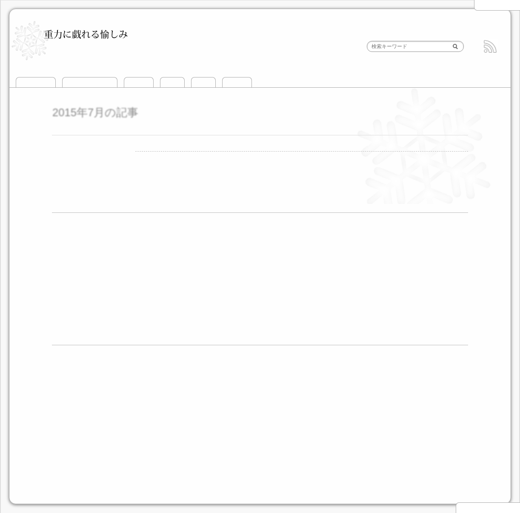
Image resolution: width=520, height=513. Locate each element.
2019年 (70, 258)
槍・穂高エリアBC (171, 393)
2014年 (70, 291)
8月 (115, 258)
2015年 (490, 5)
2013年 (70, 303)
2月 (98, 281)
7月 (98, 258)
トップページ (35, 83)
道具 (65, 473)
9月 (115, 292)
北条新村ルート (234, 156)
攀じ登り (139, 83)
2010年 (70, 337)
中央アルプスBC (373, 393)
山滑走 (172, 83)
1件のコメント (276, 156)
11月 (239, 303)
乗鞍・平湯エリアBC (234, 393)
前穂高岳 (201, 156)
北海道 (102, 430)
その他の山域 (271, 430)
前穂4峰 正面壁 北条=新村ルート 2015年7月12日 (209, 129)
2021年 (70, 235)
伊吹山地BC (138, 404)
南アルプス (224, 430)
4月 (133, 281)
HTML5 (305, 495)
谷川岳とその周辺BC (194, 382)
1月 (98, 235)
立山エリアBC (348, 382)
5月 (167, 303)
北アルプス (136, 430)
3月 (115, 281)
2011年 (70, 326)
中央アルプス (180, 430)
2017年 (70, 269)
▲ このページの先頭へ (488, 508)
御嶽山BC (290, 393)
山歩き (203, 83)
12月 (100, 247)
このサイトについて (90, 83)
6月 (185, 303)
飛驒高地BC (423, 393)
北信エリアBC (299, 382)
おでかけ (237, 83)
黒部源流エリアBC (403, 382)
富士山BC (327, 393)
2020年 (70, 246)
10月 (256, 315)
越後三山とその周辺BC (124, 382)
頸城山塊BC (249, 382)
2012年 (70, 314)
